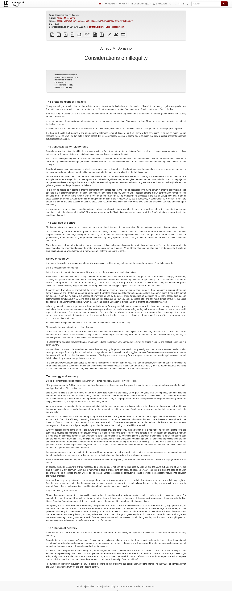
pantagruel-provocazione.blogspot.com (106, 27)
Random (81, 586)
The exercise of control (63, 80)
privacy (118, 21)
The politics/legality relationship (66, 77)
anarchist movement (72, 21)
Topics (115, 586)
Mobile (137, 586)
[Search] (206, 3)
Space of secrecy (60, 82)
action (59, 21)
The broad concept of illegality (65, 75)
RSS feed (90, 586)
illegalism (95, 21)
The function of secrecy (63, 87)
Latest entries (126, 586)
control (86, 21)
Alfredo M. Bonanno (66, 18)
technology (128, 21)
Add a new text (148, 586)
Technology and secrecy (63, 85)
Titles (99, 586)
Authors (106, 586)
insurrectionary (107, 21)
